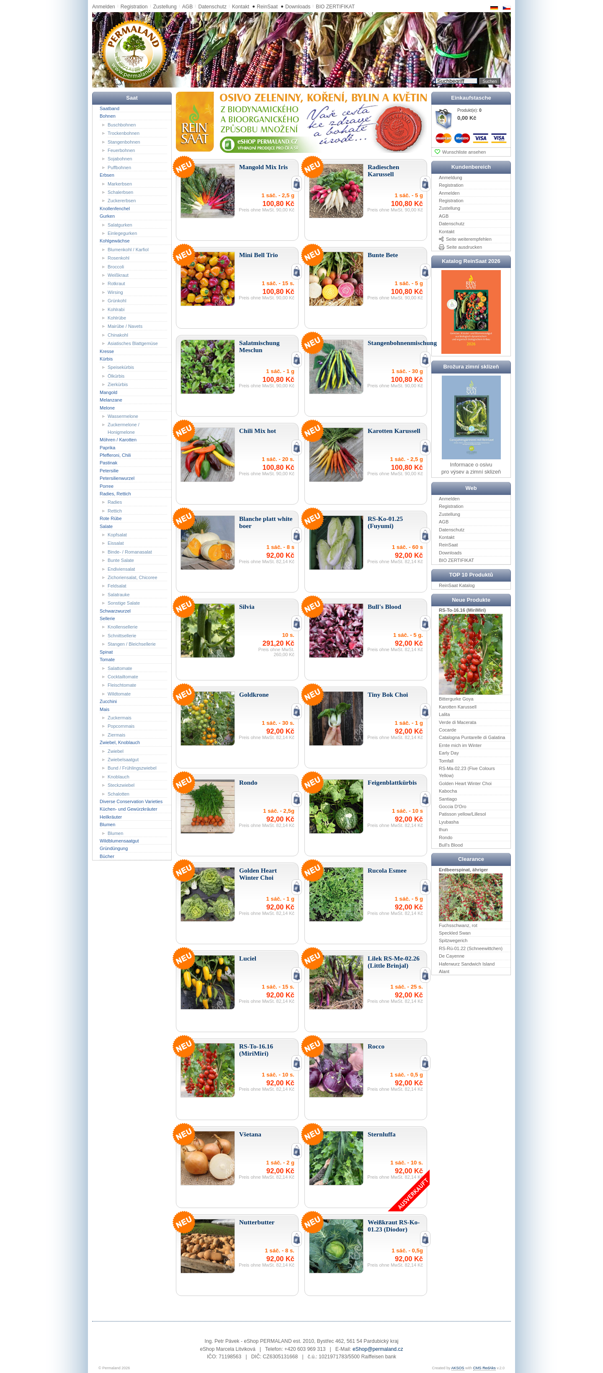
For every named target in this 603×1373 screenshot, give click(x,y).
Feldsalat (117, 585)
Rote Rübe (111, 518)
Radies (115, 502)
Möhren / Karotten (118, 439)
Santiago (448, 798)
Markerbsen (120, 183)
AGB (187, 7)
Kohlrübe (117, 317)
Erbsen (107, 175)
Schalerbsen (120, 192)
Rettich (115, 510)
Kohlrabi (116, 309)
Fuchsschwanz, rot (458, 924)
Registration (134, 7)
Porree (106, 485)
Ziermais (116, 734)
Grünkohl (117, 300)
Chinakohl (118, 334)
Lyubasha (449, 821)
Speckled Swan (455, 932)
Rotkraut (116, 283)
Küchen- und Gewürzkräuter (128, 808)
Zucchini (108, 701)
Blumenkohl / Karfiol (128, 249)
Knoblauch (118, 776)
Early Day (449, 752)
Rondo (445, 837)
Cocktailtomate (123, 676)
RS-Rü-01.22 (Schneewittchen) (470, 948)
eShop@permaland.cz (378, 1349)
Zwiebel (116, 750)
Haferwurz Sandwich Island (467, 963)
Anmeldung (450, 177)
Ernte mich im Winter (460, 745)
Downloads (297, 7)
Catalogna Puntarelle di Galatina (472, 737)
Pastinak (108, 462)
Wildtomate (119, 693)
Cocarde (447, 729)
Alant (444, 971)
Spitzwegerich (453, 940)
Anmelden (103, 7)
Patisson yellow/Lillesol (462, 814)
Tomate (107, 659)
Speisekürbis (121, 367)
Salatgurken (120, 224)
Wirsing (115, 292)
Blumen (107, 824)
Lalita (444, 714)
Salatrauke (119, 594)
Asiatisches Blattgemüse (133, 343)
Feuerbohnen (121, 150)
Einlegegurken (122, 233)
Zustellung (165, 7)
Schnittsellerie (122, 635)
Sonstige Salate (124, 602)
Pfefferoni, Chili (115, 455)
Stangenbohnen (124, 141)
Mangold (108, 391)
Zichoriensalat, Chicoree (132, 577)
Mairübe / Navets (125, 326)
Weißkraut (118, 275)
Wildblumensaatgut (119, 840)
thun (443, 829)
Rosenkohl (118, 257)
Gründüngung (114, 848)
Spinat (106, 651)
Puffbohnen (119, 167)
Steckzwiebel (121, 785)
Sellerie (107, 618)
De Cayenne (451, 955)
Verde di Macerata (457, 721)
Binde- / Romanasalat (130, 551)
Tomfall (446, 760)
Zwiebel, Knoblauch (120, 742)
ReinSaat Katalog (457, 585)
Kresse (107, 350)
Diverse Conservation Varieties (131, 801)
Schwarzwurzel (115, 610)
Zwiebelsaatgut (123, 759)
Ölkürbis (116, 376)
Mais (104, 708)
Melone (107, 407)
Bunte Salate (121, 560)
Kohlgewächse (115, 240)
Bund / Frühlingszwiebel (132, 767)
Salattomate (120, 667)
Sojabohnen (120, 158)
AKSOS (457, 1368)
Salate (106, 525)
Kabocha (448, 790)
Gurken (107, 216)
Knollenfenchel (115, 208)
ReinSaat (267, 7)
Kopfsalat (117, 534)
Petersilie (109, 470)
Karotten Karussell (458, 706)
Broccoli (116, 266)
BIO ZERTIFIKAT (335, 7)
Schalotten (118, 793)
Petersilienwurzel (117, 478)
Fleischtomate (122, 685)
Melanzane (111, 399)
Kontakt (240, 7)
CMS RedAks (484, 1368)
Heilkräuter (111, 816)
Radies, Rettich (115, 493)
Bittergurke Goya (456, 698)
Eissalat (116, 543)
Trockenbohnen (123, 133)
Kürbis (106, 358)
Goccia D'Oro (452, 806)
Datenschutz (212, 7)
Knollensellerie (123, 626)
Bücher (107, 856)
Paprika (107, 447)
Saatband (109, 108)
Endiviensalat (121, 568)
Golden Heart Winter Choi (465, 783)
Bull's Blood (451, 844)
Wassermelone (123, 416)
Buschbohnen (122, 124)
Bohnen (108, 115)
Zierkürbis (118, 384)
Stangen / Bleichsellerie (132, 644)
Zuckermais (119, 717)
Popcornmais (121, 726)
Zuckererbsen (122, 200)
